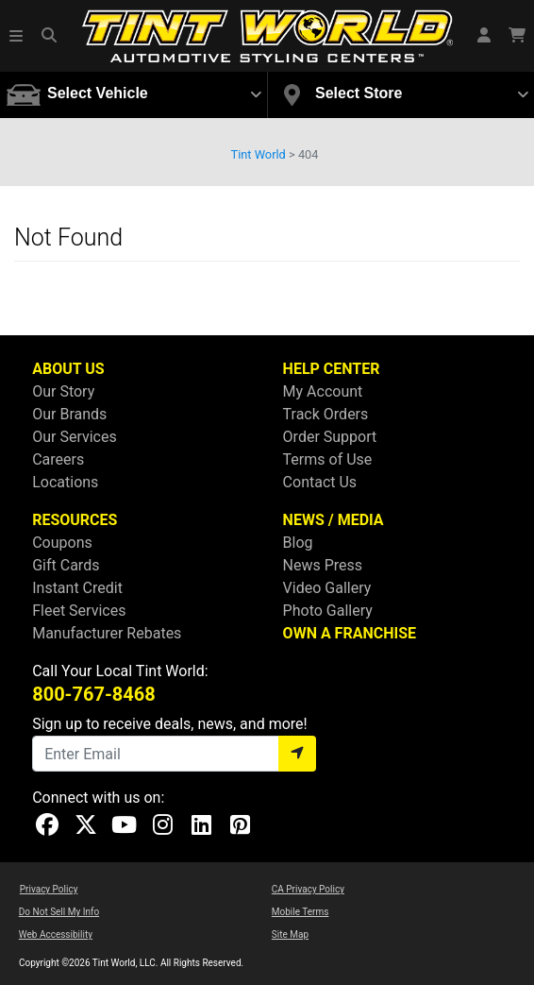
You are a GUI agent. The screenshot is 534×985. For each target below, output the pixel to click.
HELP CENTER (331, 369)
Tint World (258, 154)
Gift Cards (65, 565)
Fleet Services (78, 611)
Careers (58, 459)
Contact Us (320, 482)
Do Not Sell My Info (59, 912)
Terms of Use (328, 459)
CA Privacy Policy (308, 889)
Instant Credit (77, 588)
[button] (17, 35)
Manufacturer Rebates (106, 633)
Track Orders (326, 414)
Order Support (330, 437)
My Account (323, 391)
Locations (65, 482)
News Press (323, 565)
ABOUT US (68, 369)
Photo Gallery (328, 611)
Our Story (63, 391)
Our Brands (69, 414)
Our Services (74, 437)
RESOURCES (74, 520)
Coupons (62, 543)
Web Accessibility (55, 934)
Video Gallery (327, 588)
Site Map (290, 934)
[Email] (155, 754)
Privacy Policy (49, 889)
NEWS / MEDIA (333, 520)
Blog (298, 543)
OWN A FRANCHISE (349, 633)
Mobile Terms (300, 912)
